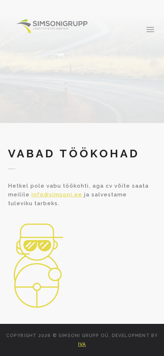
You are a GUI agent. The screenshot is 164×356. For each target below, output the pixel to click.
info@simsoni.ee (56, 194)
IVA (82, 344)
